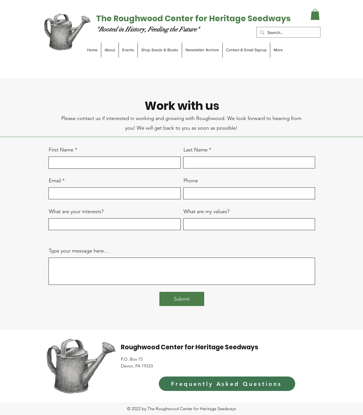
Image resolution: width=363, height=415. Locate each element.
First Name (61, 149)
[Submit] (181, 299)
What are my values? (206, 211)
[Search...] (287, 32)
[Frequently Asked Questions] (227, 384)
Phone (190, 180)
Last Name (195, 149)
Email (55, 180)
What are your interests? (76, 211)
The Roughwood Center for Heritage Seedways (193, 18)
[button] (315, 14)
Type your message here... (78, 250)
